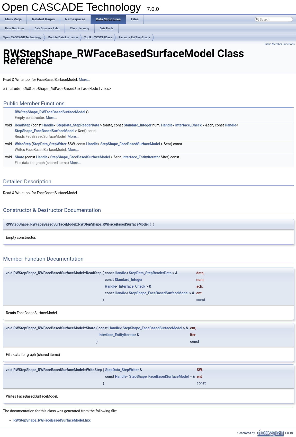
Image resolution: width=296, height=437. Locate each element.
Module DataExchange (63, 37)
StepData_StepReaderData (78, 125)
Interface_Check (188, 125)
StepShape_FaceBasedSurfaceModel (44, 131)
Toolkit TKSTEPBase (98, 37)
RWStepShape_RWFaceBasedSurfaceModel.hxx (52, 420)
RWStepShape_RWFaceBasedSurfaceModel (50, 112)
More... (84, 80)
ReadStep (22, 125)
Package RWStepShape (134, 37)
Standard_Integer (137, 125)
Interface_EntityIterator (141, 157)
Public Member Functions (279, 44)
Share (19, 157)
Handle (48, 125)
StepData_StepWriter (50, 144)
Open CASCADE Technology (22, 37)
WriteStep (23, 144)
